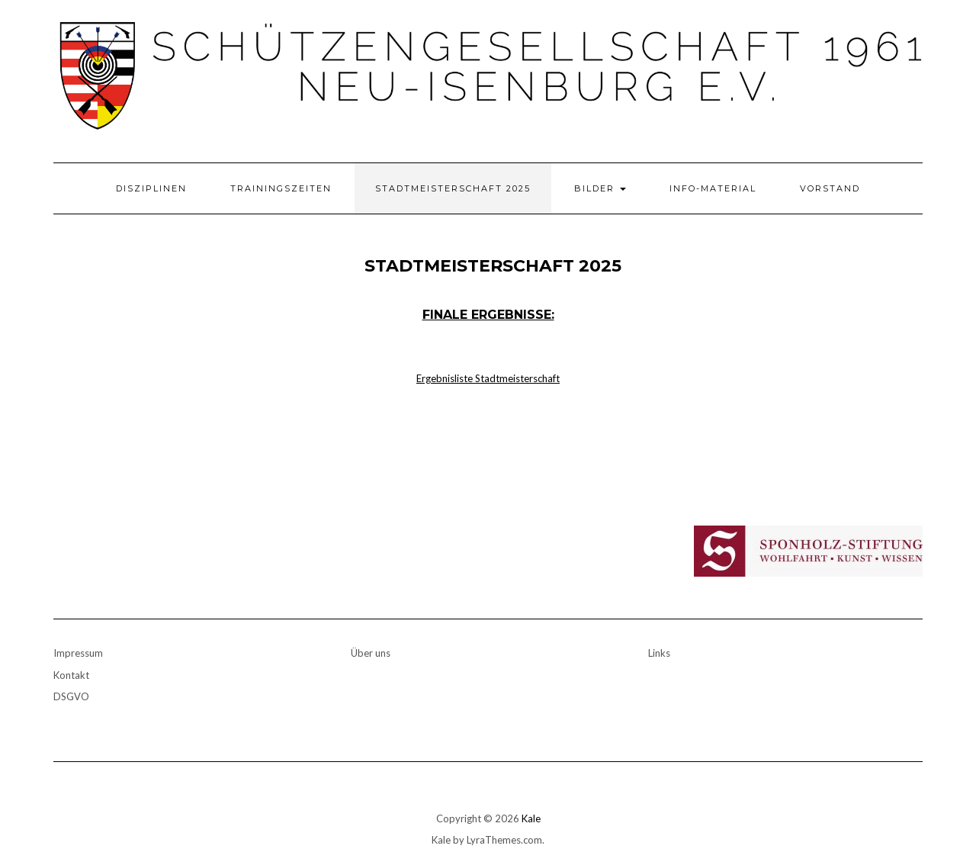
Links (659, 653)
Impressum (78, 653)
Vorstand (830, 188)
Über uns (370, 653)
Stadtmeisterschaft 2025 (453, 188)
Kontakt (71, 675)
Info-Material (712, 188)
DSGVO (71, 696)
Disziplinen (151, 188)
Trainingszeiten (281, 188)
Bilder (600, 188)
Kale (531, 818)
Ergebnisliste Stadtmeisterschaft (488, 378)
